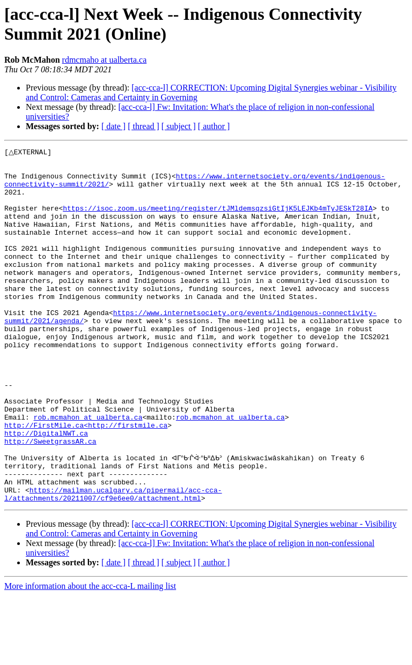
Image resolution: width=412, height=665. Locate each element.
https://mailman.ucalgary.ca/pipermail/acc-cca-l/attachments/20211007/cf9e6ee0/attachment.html (113, 562)
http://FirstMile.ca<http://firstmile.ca (85, 480)
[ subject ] (178, 126)
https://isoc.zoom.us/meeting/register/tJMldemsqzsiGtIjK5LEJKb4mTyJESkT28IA (217, 220)
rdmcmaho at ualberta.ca (104, 59)
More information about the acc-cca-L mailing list (90, 655)
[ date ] (113, 126)
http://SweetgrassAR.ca (50, 500)
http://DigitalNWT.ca (46, 490)
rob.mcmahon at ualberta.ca (88, 471)
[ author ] (214, 126)
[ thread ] (143, 126)
